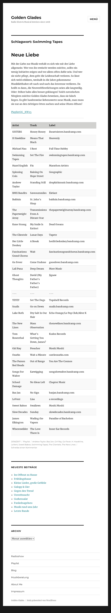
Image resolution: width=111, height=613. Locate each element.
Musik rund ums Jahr (26, 506)
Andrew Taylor (39, 441)
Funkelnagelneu (23, 502)
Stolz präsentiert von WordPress (41, 600)
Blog (13, 570)
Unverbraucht (22, 494)
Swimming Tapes (40, 444)
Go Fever (67, 441)
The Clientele (55, 444)
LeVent (14, 444)
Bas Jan (50, 441)
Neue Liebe (25, 55)
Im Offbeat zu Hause (25, 474)
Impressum (17, 591)
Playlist (26, 441)
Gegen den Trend (24, 490)
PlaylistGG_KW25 (21, 112)
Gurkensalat (21, 498)
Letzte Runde (21, 510)
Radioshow (17, 556)
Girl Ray (58, 441)
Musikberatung (20, 577)
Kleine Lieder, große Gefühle (30, 482)
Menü (94, 19)
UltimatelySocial (78, 611)
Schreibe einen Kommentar (24, 447)
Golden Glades (26, 17)
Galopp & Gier (22, 486)
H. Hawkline (77, 441)
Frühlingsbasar (22, 478)
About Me (16, 584)
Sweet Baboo (25, 444)
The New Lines (68, 444)
